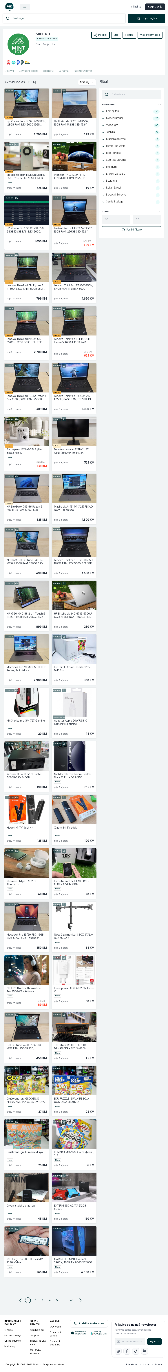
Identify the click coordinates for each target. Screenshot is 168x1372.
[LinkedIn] (144, 1351)
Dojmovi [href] (48, 71)
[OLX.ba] (9, 7)
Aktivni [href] (10, 71)
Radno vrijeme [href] (83, 71)
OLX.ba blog (37, 1330)
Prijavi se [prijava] (136, 6)
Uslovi (146, 1364)
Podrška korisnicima (89, 1323)
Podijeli (100, 35)
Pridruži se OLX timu (38, 1343)
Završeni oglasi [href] (28, 71)
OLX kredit (55, 1327)
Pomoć (158, 1364)
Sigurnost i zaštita (55, 1334)
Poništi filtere (131, 230)
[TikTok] (135, 1351)
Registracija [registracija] (155, 6)
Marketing (9, 1346)
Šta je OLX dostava (35, 1352)
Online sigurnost (12, 1341)
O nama (8, 1330)
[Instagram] (118, 1351)
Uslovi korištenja (12, 1335)
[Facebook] (126, 1351)
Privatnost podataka (55, 1343)
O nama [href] (64, 71)
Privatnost (132, 1364)
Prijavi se (154, 1341)
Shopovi (34, 1335)
